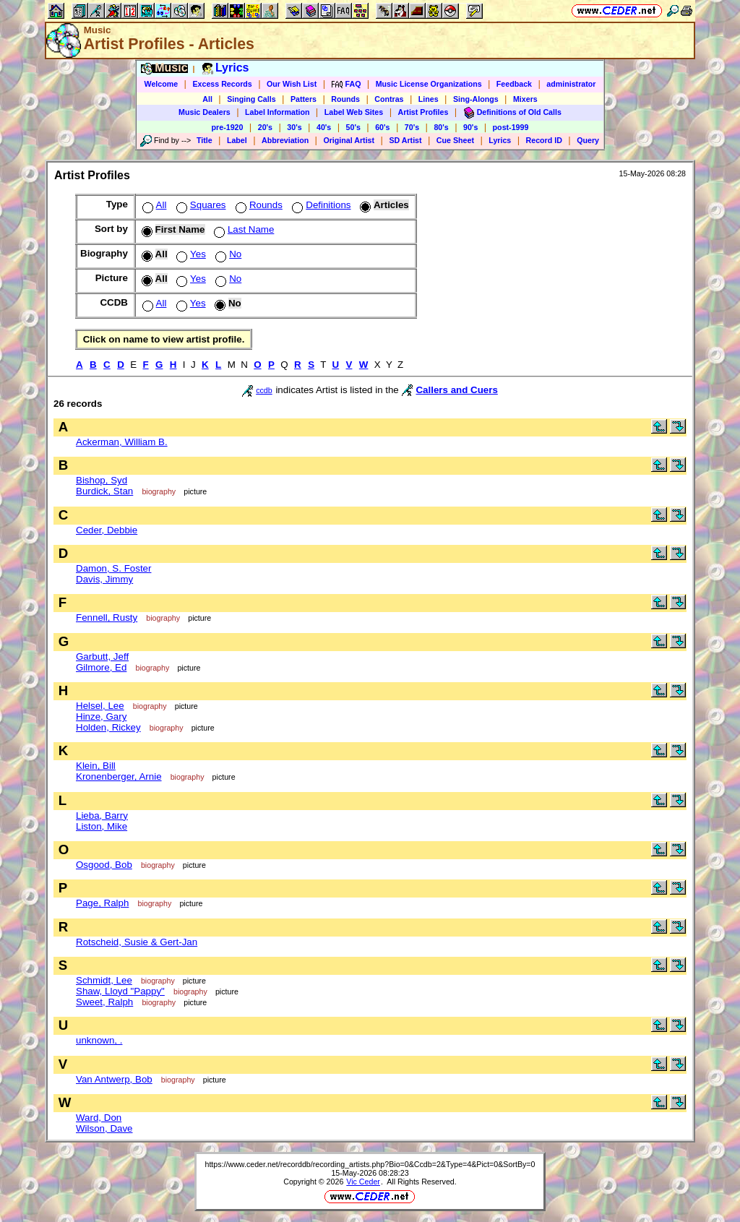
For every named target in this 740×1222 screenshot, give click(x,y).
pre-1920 (228, 127)
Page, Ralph (102, 903)
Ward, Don (98, 1117)
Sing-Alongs (476, 99)
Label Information (277, 112)
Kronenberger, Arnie (119, 776)
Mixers (525, 99)
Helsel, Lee (100, 705)
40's (324, 127)
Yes (189, 254)
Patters (304, 99)
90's (470, 127)
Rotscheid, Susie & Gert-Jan (136, 942)
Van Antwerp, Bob (114, 1079)
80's (441, 127)
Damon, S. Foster (113, 568)
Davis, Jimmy (104, 579)
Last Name (242, 229)
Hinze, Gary (101, 716)
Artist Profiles (423, 112)
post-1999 (511, 127)
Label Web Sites (354, 112)
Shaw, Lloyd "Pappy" (120, 991)
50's (353, 127)
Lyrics (500, 140)
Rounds (345, 99)
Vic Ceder (363, 1181)
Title (204, 140)
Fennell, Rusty (106, 617)
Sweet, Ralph (104, 1002)
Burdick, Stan (104, 491)
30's (294, 127)
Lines (428, 99)
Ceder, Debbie (106, 530)
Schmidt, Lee (104, 980)
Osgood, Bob (104, 864)
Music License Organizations (429, 83)
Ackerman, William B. (122, 441)
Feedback (514, 83)
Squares (199, 204)
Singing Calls (251, 99)
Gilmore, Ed (101, 667)
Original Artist (348, 140)
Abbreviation (285, 140)
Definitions (319, 204)
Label (237, 140)
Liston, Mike (101, 826)
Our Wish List (292, 83)
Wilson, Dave (104, 1128)
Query (588, 140)
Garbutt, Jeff (102, 656)
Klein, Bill (96, 765)
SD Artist (405, 140)
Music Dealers (204, 112)
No (226, 254)
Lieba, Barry (102, 815)
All (207, 99)
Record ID (544, 140)
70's (412, 127)
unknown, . (99, 1040)
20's (265, 127)
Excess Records (221, 83)
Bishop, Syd (101, 480)
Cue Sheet (455, 140)
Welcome (161, 83)
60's (382, 127)
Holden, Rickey (108, 727)
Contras (388, 99)
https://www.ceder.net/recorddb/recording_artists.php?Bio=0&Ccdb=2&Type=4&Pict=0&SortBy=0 (370, 1164)
